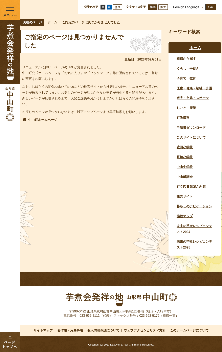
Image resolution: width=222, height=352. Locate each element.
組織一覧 (169, 315)
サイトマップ (43, 330)
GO (210, 7)
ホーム (52, 22)
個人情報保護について (103, 330)
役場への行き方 (158, 311)
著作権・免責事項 (70, 330)
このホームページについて (189, 330)
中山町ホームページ (42, 119)
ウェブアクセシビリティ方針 (145, 330)
